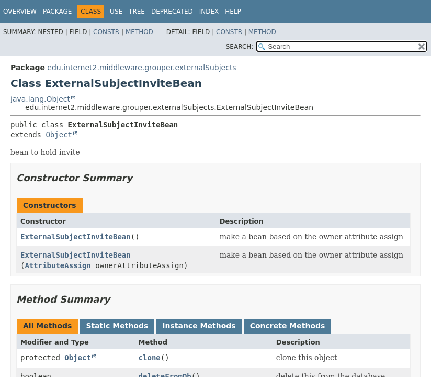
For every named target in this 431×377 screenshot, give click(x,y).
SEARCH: (240, 46)
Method (139, 32)
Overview (20, 11)
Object (59, 134)
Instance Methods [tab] (198, 325)
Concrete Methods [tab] (287, 325)
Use (116, 11)
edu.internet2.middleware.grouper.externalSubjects (141, 67)
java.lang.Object (40, 99)
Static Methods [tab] (117, 325)
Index (209, 11)
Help (233, 11)
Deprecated (172, 11)
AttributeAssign (57, 265)
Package (57, 11)
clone (150, 357)
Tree (137, 11)
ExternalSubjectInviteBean (75, 236)
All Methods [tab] (47, 325)
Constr (106, 32)
